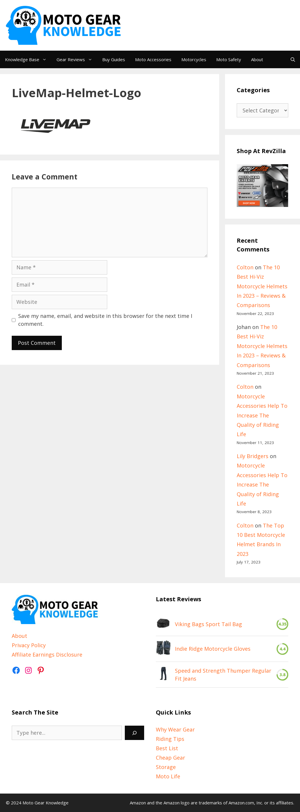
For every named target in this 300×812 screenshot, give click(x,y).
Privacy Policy (29, 645)
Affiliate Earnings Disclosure (47, 654)
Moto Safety (228, 59)
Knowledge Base (28, 59)
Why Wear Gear (175, 729)
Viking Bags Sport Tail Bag (208, 624)
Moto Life (168, 776)
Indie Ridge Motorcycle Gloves (212, 648)
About (257, 59)
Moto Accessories (153, 59)
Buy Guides (113, 59)
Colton (245, 267)
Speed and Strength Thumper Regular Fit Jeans (223, 674)
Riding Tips (170, 738)
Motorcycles (193, 59)
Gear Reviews (77, 59)
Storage (166, 766)
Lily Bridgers (252, 456)
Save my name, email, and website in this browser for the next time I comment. (105, 319)
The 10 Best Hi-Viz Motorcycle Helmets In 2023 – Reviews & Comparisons (262, 286)
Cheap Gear (170, 757)
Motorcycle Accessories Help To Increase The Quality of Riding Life (262, 415)
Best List (167, 748)
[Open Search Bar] (293, 59)
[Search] (134, 733)
